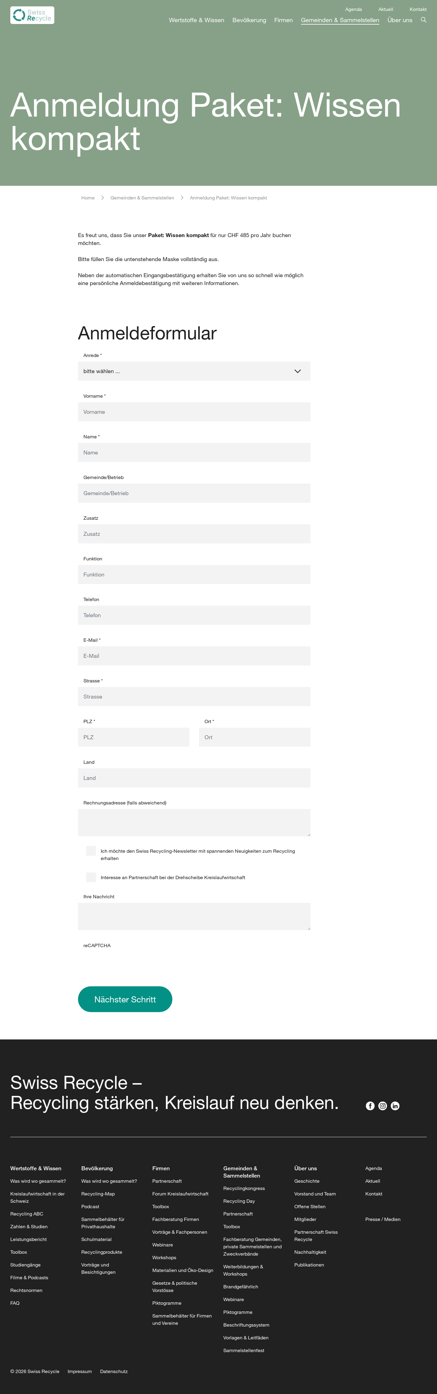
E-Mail (92, 640)
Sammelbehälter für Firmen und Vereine (182, 1319)
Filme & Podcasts (29, 1277)
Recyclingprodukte (101, 1252)
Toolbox (18, 1252)
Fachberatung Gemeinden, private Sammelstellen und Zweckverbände (252, 1246)
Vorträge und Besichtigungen (98, 1268)
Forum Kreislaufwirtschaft (180, 1194)
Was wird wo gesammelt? (38, 1181)
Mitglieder (305, 1219)
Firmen (283, 19)
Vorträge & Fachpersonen (179, 1232)
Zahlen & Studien (29, 1226)
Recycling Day (239, 1201)
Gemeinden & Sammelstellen (340, 19)
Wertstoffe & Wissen (196, 19)
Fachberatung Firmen (175, 1219)
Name (91, 436)
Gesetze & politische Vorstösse (174, 1286)
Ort (209, 721)
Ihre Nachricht (98, 896)
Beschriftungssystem (246, 1325)
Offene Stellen (310, 1206)
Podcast (90, 1206)
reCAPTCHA (96, 945)
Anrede (92, 355)
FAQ (14, 1303)
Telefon (91, 599)
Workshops (164, 1257)
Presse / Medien (383, 1219)
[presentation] (124, 963)
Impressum (80, 1371)
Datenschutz (114, 1371)
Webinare (162, 1245)
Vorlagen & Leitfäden (246, 1337)
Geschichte (307, 1181)
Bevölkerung (249, 19)
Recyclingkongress (244, 1188)
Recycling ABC (26, 1214)
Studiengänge (25, 1265)
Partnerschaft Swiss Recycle (316, 1235)
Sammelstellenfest (243, 1350)
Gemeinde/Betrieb (103, 477)
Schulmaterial (96, 1239)
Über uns (400, 19)
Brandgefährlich (240, 1287)
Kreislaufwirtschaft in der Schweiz (37, 1197)
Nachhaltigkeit (310, 1252)
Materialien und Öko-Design (182, 1270)
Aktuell (385, 9)
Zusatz (90, 518)
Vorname (94, 396)
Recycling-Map (98, 1194)
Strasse (93, 681)
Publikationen (309, 1265)
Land (88, 762)
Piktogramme (166, 1303)
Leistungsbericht (28, 1239)
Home (88, 198)
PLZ (89, 721)
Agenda (353, 9)
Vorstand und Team (315, 1194)
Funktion (92, 559)
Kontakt (418, 9)
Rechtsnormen (26, 1290)
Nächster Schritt (125, 999)
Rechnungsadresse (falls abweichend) (124, 803)
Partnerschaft (167, 1181)
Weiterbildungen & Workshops (243, 1270)
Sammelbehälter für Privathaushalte (102, 1222)
